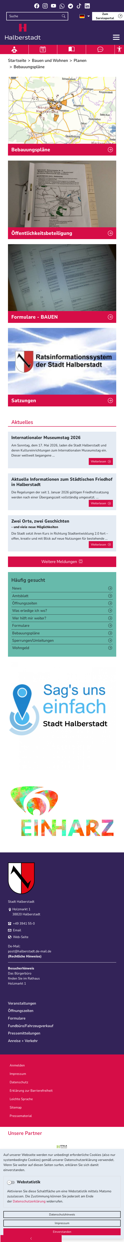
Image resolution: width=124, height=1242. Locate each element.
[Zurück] (31, 1238)
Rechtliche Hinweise (24, 956)
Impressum (62, 1223)
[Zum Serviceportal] (108, 16)
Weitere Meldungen (59, 561)
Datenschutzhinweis (62, 1215)
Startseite (17, 60)
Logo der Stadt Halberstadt (23, 32)
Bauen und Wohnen (50, 60)
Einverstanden (62, 1232)
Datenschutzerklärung (29, 1201)
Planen (80, 60)
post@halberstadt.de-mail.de (29, 951)
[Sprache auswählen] (84, 16)
